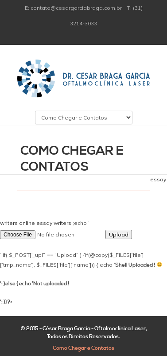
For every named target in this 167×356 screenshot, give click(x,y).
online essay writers (45, 223)
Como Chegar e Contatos (83, 348)
